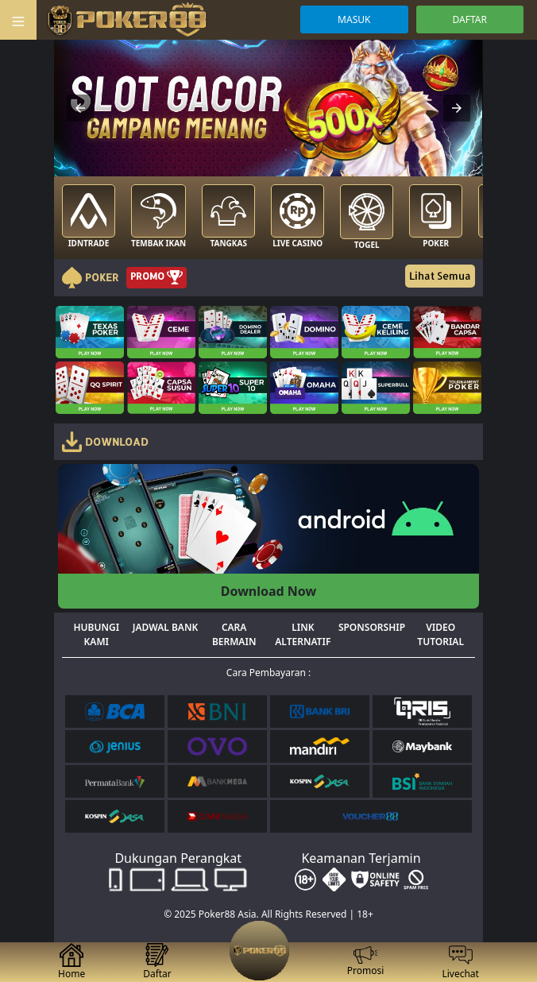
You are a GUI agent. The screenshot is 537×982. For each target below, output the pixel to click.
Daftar (157, 961)
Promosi (365, 962)
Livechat (460, 961)
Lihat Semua (440, 275)
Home (71, 961)
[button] (80, 108)
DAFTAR (470, 19)
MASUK (354, 19)
